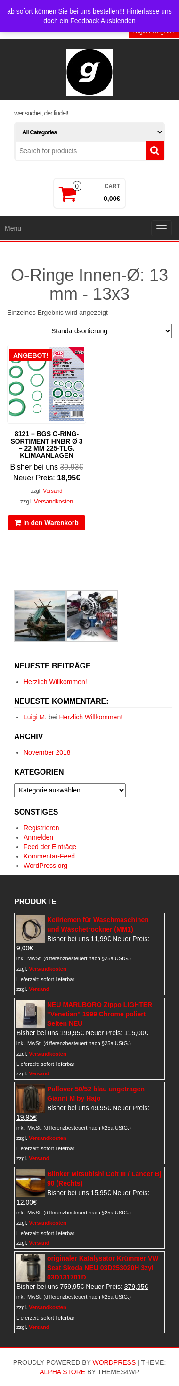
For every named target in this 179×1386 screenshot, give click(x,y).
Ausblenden (118, 21)
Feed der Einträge (50, 846)
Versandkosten (53, 501)
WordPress (114, 1362)
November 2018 (47, 752)
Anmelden (38, 837)
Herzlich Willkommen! (55, 681)
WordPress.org (45, 865)
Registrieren (41, 828)
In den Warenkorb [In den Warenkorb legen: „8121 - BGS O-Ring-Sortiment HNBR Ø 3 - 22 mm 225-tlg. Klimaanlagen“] (51, 523)
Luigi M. (35, 717)
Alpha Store (62, 1372)
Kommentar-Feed (49, 856)
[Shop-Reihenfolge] (109, 331)
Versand (53, 491)
